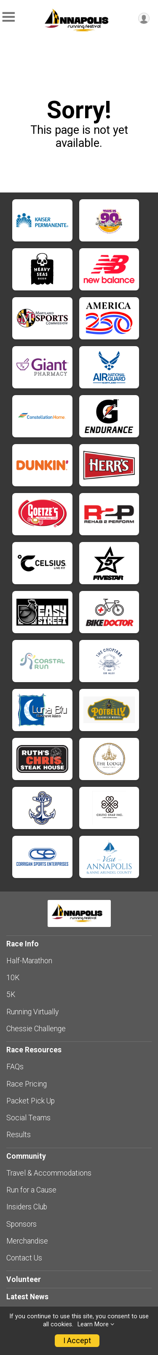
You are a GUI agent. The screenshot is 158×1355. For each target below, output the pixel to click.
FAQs (15, 1066)
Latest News (27, 1297)
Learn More (93, 1324)
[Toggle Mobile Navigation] (8, 17)
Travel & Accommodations (48, 1173)
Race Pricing (26, 1084)
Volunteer (23, 1279)
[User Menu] (144, 18)
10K (12, 977)
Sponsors (21, 1224)
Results (18, 1134)
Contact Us (24, 1258)
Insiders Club (26, 1207)
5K (10, 994)
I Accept (77, 1340)
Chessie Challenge (36, 1028)
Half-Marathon (29, 961)
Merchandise (27, 1241)
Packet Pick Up (30, 1101)
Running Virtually (32, 1012)
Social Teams (28, 1118)
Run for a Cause (31, 1190)
